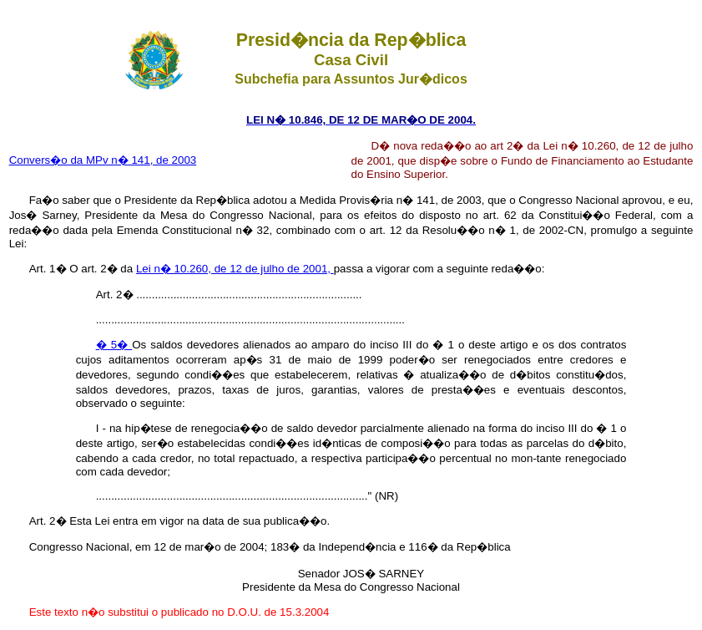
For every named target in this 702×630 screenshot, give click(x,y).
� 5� (114, 344)
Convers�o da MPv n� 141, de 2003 (103, 160)
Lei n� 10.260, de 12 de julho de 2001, (235, 268)
